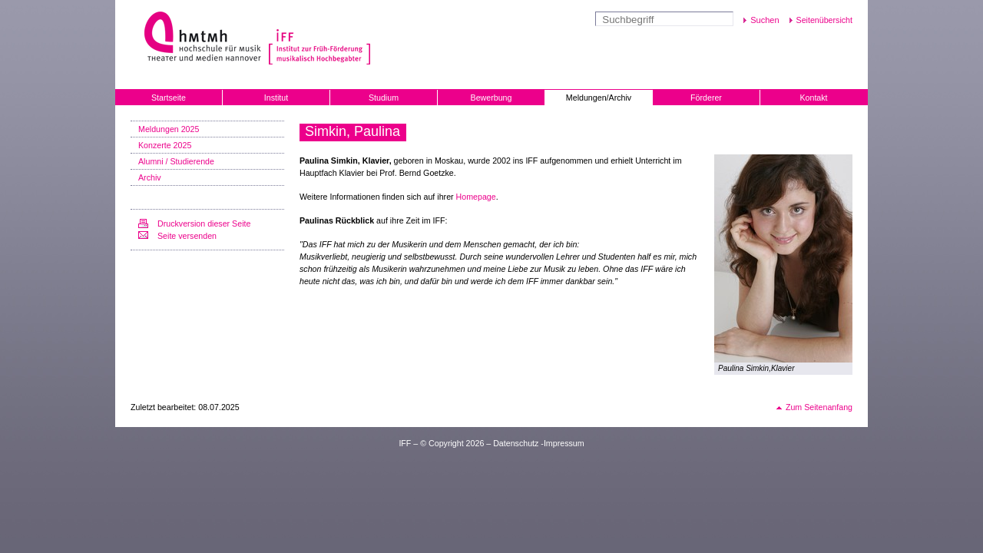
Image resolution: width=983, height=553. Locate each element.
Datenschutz (515, 443)
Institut (276, 97)
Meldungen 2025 (168, 129)
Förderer (706, 97)
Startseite (168, 97)
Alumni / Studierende (176, 161)
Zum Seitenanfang (819, 407)
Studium (384, 97)
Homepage (476, 196)
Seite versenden (187, 235)
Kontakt (813, 97)
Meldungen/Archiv (598, 97)
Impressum (564, 443)
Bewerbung (491, 97)
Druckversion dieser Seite (203, 223)
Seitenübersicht (824, 20)
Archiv (149, 177)
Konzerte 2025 (164, 145)
